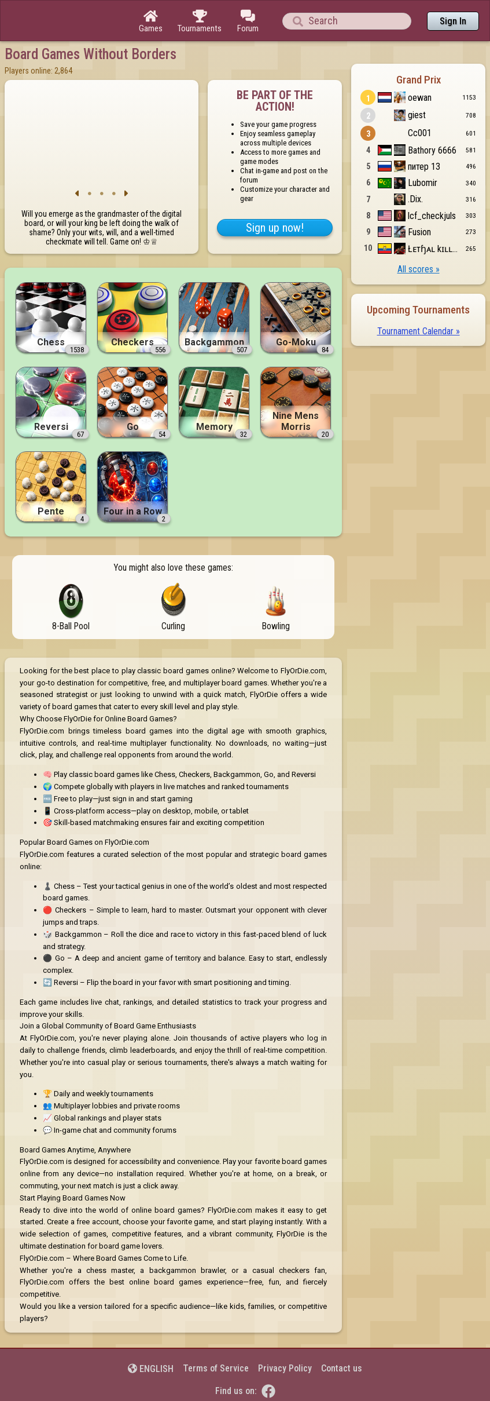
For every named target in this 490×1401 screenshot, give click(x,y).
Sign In (453, 21)
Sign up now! (275, 228)
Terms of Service (216, 1368)
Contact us (341, 1368)
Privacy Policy (285, 1368)
